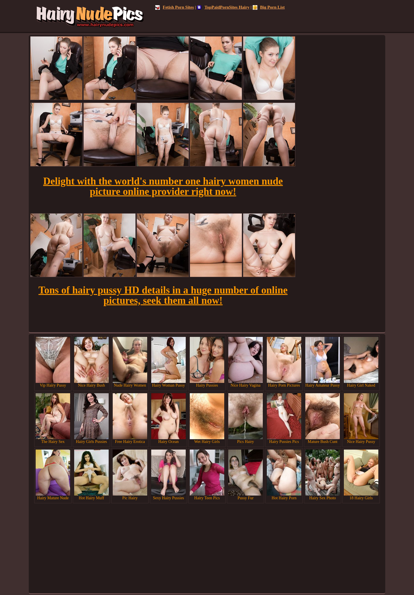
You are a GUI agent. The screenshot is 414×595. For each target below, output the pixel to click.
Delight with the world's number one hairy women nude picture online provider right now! (163, 186)
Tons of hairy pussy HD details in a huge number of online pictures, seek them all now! (163, 295)
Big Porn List (269, 7)
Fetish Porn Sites (174, 7)
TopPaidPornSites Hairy (223, 7)
